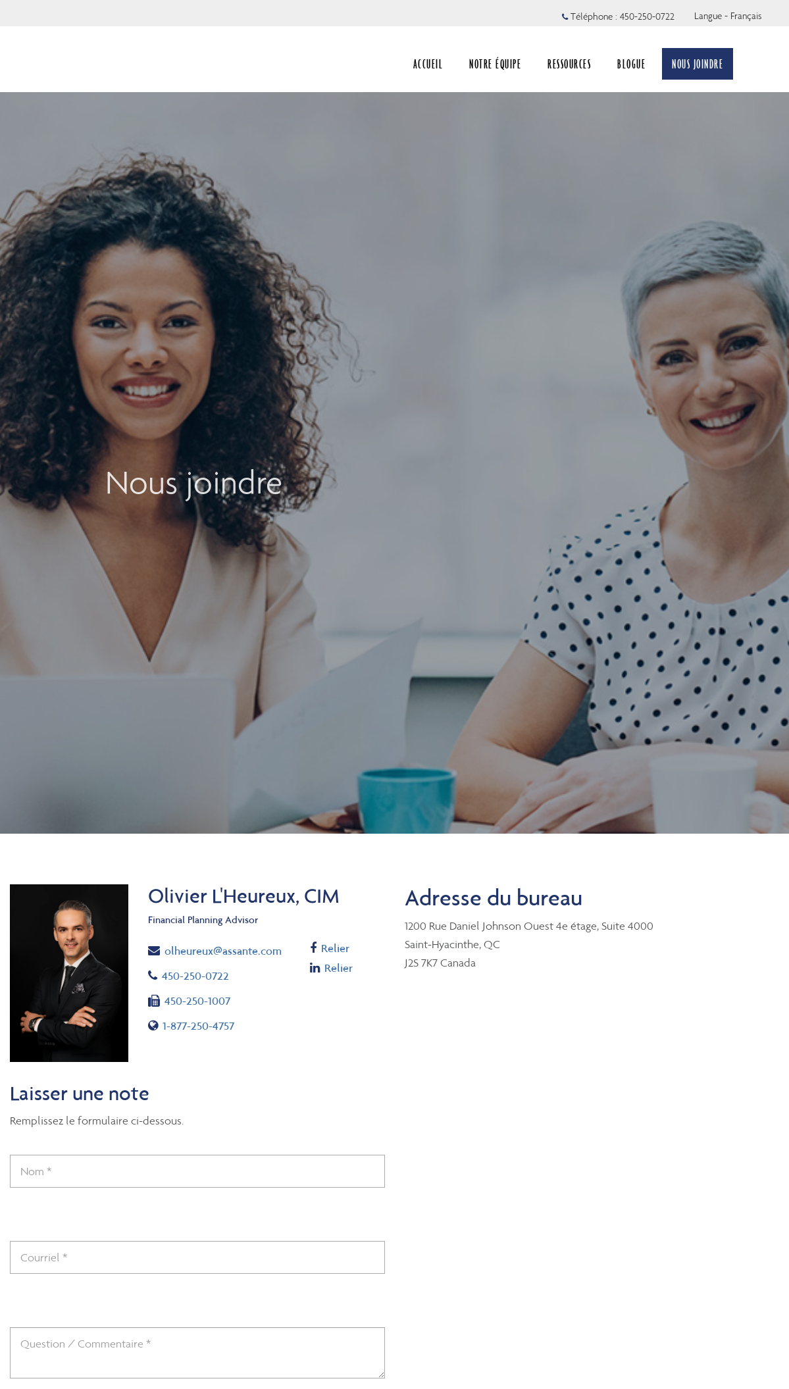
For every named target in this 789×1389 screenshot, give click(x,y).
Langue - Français (728, 16)
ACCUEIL (428, 64)
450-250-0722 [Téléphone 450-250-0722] (647, 16)
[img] (394, 417)
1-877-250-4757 (195, 1025)
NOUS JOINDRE (697, 64)
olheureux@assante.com (215, 950)
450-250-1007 (189, 1000)
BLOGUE (631, 64)
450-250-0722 (199, 975)
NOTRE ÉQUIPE (495, 64)
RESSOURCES (569, 64)
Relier (331, 948)
